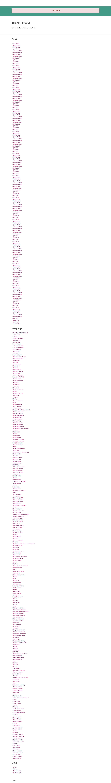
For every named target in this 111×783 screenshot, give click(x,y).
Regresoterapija (17, 659)
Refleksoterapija (17, 655)
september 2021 (17, 144)
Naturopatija (16, 573)
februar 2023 (16, 113)
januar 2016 (16, 269)
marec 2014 (16, 309)
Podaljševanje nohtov (19, 608)
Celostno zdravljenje (18, 377)
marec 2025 (16, 67)
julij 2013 (15, 318)
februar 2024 (16, 91)
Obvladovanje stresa (18, 586)
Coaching (15, 382)
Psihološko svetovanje (19, 641)
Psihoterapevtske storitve (20, 642)
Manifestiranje (17, 536)
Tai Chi (15, 694)
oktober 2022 (16, 120)
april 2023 (16, 109)
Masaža (15, 542)
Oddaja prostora (17, 587)
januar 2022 (16, 137)
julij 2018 (15, 214)
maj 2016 (15, 261)
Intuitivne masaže (18, 468)
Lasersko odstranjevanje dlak (21, 514)
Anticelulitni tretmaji (18, 347)
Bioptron (15, 362)
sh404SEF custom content (20, 677)
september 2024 (17, 78)
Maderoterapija (17, 531)
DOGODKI (16, 395)
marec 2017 (16, 243)
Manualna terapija (18, 540)
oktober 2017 (16, 230)
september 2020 (17, 166)
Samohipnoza (17, 674)
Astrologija (16, 351)
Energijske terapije (18, 419)
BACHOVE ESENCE (18, 358)
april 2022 (16, 131)
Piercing (15, 600)
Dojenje (15, 399)
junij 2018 (16, 215)
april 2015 (16, 285)
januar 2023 (16, 115)
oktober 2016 (16, 252)
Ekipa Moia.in (17, 408)
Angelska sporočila (18, 345)
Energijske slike (17, 417)
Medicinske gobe (17, 545)
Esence (15, 430)
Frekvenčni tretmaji (18, 439)
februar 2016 (16, 267)
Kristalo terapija (17, 509)
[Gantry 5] (17, 3)
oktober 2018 (16, 208)
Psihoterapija (16, 644)
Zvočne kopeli (17, 754)
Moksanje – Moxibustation (20, 565)
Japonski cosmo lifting (19, 481)
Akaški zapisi (16, 340)
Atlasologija (16, 353)
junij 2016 (16, 259)
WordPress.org (17, 772)
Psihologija (16, 639)
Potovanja (16, 622)
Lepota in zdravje (18, 520)
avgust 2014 (16, 300)
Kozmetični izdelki (18, 499)
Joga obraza (16, 487)
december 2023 (17, 94)
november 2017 (17, 228)
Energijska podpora (18, 415)
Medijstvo (16, 547)
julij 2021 (15, 148)
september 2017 (17, 232)
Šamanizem (16, 668)
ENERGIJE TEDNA (18, 413)
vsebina (15, 730)
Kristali (15, 507)
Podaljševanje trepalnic (19, 609)
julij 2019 (15, 192)
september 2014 (17, 298)
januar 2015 (16, 291)
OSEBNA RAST (17, 593)
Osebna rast (16, 591)
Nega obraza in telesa (19, 575)
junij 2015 (16, 281)
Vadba (15, 723)
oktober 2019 (16, 186)
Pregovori (15, 628)
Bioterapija (16, 366)
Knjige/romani (17, 496)
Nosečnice (16, 580)
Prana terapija (17, 624)
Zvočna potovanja (18, 752)
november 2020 (17, 162)
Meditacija (16, 549)
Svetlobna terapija (18, 690)
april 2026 (16, 43)
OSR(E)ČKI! (16, 595)
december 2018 (17, 204)
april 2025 (16, 65)
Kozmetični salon (18, 501)
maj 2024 (15, 85)
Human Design (17, 461)
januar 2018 (16, 225)
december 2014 (17, 292)
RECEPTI (15, 652)
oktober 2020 (16, 164)
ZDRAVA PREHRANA (18, 736)
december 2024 (17, 72)
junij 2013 (16, 320)
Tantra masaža (17, 696)
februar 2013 (16, 324)
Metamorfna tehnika (18, 551)
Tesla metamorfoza (18, 708)
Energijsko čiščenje (18, 426)
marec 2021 (16, 155)
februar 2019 (16, 201)
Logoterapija (16, 529)
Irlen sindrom (16, 474)
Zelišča (15, 743)
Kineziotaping (17, 494)
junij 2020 (16, 171)
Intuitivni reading (17, 470)
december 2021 (17, 138)
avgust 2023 (16, 102)
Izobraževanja (17, 479)
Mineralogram (17, 554)
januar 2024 (16, 93)
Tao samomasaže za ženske (21, 697)
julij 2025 (15, 60)
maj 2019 (15, 195)
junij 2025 (16, 61)
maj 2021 (15, 151)
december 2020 (17, 160)
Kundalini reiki (17, 512)
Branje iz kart (16, 373)
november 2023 (17, 96)
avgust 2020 (16, 168)
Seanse (15, 675)
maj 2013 (15, 322)
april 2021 (16, 153)
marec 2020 (16, 177)
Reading (15, 648)
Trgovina (15, 714)
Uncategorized (17, 719)
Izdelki (15, 477)
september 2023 (17, 100)
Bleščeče (15, 367)
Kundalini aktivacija (18, 510)
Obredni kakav (17, 584)
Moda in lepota (17, 560)
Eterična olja (16, 432)
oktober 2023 (16, 98)
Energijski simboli (18, 422)
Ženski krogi (16, 747)
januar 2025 (16, 71)
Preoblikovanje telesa (19, 635)
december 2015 (17, 270)
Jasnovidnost (17, 483)
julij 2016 (15, 258)
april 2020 (16, 175)
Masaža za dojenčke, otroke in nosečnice (24, 543)
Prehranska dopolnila (19, 631)
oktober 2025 (16, 54)
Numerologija (17, 582)
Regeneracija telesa (18, 657)
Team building (17, 703)
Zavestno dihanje (18, 734)
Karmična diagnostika (19, 490)
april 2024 (16, 87)
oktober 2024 (16, 76)
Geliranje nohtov (17, 444)
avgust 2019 (16, 190)
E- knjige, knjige (17, 404)
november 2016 (17, 250)
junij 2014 (16, 303)
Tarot (14, 699)
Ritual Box (16, 664)
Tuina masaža (17, 716)
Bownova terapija (18, 371)
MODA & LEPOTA (18, 558)
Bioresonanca (17, 364)
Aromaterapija (17, 349)
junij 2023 (16, 105)
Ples (14, 606)
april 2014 (16, 307)
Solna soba (16, 681)
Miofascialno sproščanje (20, 556)
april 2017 (16, 241)
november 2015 (17, 272)
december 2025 (17, 50)
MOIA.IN (15, 564)
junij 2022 (16, 127)
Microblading (16, 553)
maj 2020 (15, 173)
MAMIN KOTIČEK (18, 532)
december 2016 (17, 248)
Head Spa (16, 450)
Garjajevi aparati (17, 443)
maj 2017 (15, 239)
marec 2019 (16, 199)
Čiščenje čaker (17, 378)
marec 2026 (16, 45)
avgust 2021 (16, 146)
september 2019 (17, 188)
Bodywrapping (17, 369)
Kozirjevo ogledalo (18, 498)
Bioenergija (16, 360)
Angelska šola (17, 344)
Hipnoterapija (17, 454)
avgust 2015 (16, 278)
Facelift (15, 433)
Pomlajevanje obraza (19, 615)
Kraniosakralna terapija (19, 505)
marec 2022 (16, 133)
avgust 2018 (16, 212)
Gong (14, 446)
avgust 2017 (16, 234)
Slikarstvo (16, 679)
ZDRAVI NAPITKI (17, 738)
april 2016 (16, 263)
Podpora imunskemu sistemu (21, 611)
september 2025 (17, 56)
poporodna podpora (18, 620)
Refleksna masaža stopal (20, 653)
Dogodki (15, 397)
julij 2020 (15, 170)
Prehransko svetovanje (19, 633)
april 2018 (16, 219)
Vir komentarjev (17, 771)
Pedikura (15, 598)
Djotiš (15, 391)
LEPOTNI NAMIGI (18, 521)
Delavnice (16, 386)
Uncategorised (17, 718)
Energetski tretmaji (18, 411)
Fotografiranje (17, 437)
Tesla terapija (17, 710)
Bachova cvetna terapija (19, 356)
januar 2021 (16, 159)
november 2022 (17, 118)
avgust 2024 (16, 80)
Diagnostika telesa (18, 389)
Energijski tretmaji (18, 424)
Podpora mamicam (18, 613)
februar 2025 (16, 69)
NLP (14, 578)
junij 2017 (16, 237)
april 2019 (16, 197)
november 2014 (17, 294)
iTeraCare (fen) (17, 476)
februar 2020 (16, 179)
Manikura (15, 538)
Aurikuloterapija (17, 355)
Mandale (15, 534)
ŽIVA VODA (16, 749)
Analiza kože (16, 342)
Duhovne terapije (17, 400)
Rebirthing (16, 650)
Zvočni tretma (17, 758)
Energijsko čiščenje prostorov (21, 428)
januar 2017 (16, 247)
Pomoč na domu (17, 617)
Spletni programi (17, 688)
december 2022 (17, 116)
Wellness (15, 732)
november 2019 (17, 184)
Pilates (15, 604)
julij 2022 (15, 126)
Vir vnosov (16, 769)
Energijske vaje (17, 421)
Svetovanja (16, 692)
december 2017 (17, 226)
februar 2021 (16, 157)
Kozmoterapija (17, 503)
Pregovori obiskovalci (19, 630)
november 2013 (17, 316)
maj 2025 (15, 63)
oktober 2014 (16, 296)
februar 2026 (16, 47)
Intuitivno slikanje (18, 472)
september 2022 (17, 122)
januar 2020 (16, 181)
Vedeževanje (16, 725)
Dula (14, 402)
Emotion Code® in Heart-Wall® (21, 410)
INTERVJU (16, 465)
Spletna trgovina (17, 686)
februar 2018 (16, 223)
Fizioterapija (16, 435)
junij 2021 (16, 149)
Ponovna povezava (18, 619)
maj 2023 (15, 107)
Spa (14, 683)
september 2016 (17, 254)
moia (14, 562)
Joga (14, 485)
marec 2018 (16, 221)
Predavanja (16, 626)
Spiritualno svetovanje (19, 685)
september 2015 (17, 276)
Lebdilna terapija (17, 518)
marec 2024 (16, 89)
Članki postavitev (18, 380)
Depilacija (16, 388)
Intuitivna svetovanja (19, 466)
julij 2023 (15, 104)
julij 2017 (15, 236)
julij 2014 (15, 302)
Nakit (14, 569)
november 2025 (17, 52)
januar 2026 (16, 49)
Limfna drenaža (17, 527)
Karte (14, 492)
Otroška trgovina (17, 597)
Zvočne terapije (17, 756)
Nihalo (15, 576)
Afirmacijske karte (18, 338)
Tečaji (15, 705)
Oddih (15, 589)
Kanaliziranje (16, 488)
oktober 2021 (16, 142)
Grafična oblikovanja (19, 448)
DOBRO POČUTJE (18, 393)
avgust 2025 (16, 58)
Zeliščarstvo (16, 745)
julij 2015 (15, 280)
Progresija (16, 637)
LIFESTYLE (16, 523)
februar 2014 (16, 311)
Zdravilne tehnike (18, 740)
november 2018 (17, 206)
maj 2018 (15, 217)
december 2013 (17, 314)
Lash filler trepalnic (18, 516)
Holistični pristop (17, 457)
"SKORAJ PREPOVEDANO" (20, 333)
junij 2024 (16, 83)
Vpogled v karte (17, 729)
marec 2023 (16, 111)
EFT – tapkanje (17, 406)
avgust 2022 (16, 124)
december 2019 (17, 182)
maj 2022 (15, 129)
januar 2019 (16, 203)
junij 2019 (16, 193)
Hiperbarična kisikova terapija (21, 452)
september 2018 (17, 210)
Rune (14, 666)
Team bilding (16, 701)
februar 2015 (16, 289)
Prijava (15, 767)
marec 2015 (16, 287)
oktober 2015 (16, 274)
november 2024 (17, 74)
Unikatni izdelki (17, 721)
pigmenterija (16, 602)
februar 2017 (16, 245)
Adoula (15, 336)
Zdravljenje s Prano (18, 741)
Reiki (14, 661)
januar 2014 (16, 313)
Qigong (15, 646)
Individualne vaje (17, 463)
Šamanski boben (17, 672)
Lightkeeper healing (18, 525)
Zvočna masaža (17, 751)
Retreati (15, 663)
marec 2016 (16, 265)
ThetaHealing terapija (19, 712)
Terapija (15, 707)
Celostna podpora (18, 375)
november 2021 (17, 140)
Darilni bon (16, 384)
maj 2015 (15, 283)
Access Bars (16, 334)
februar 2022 (16, 135)
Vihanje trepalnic (17, 727)
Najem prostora (17, 567)
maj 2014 (15, 305)
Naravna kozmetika (18, 571)
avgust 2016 (16, 256)
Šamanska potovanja (19, 670)
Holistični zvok (17, 459)
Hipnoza (15, 455)
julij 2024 (15, 82)
